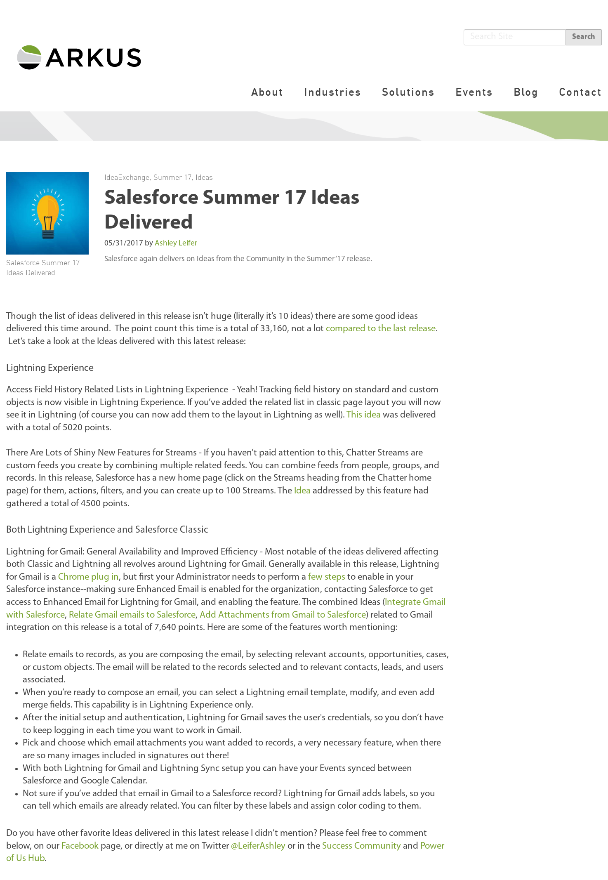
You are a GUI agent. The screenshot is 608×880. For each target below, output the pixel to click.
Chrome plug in (88, 577)
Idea (302, 491)
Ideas (204, 177)
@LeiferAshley (258, 846)
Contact (580, 91)
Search (583, 37)
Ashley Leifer (176, 244)
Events (474, 91)
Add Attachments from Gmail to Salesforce (283, 615)
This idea (363, 415)
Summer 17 (172, 177)
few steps (326, 577)
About (267, 91)
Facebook (80, 846)
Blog (526, 91)
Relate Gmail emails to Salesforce (132, 615)
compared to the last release (381, 329)
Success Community (361, 846)
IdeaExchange (126, 177)
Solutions (408, 91)
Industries (332, 91)
